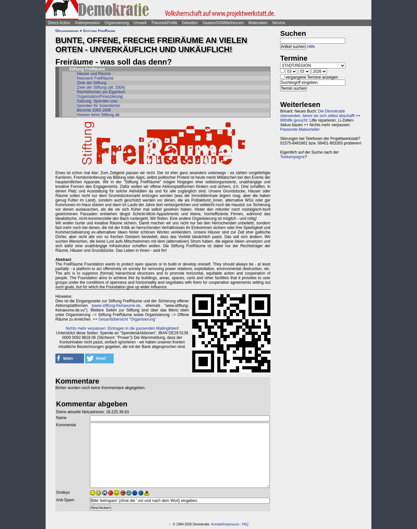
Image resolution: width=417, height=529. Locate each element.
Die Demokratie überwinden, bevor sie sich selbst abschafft (317, 113)
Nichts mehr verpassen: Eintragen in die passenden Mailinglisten (121, 328)
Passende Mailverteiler (300, 129)
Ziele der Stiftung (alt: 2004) (101, 87)
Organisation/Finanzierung (100, 96)
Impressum (231, 524)
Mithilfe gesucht (293, 120)
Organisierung (116, 23)
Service (278, 23)
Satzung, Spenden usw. (97, 101)
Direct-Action (59, 23)
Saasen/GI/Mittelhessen (223, 23)
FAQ (245, 524)
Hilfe (311, 46)
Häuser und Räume (94, 73)
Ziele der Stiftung (92, 83)
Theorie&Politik (164, 23)
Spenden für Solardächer (98, 105)
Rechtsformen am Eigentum (101, 92)
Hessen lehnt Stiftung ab (98, 115)
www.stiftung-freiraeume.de (116, 305)
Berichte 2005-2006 (94, 110)
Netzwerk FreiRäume (95, 78)
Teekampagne (292, 157)
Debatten (190, 23)
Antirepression (87, 23)
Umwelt (140, 23)
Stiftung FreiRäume (99, 30)
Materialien (258, 23)
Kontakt (216, 524)
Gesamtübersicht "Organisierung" (127, 319)
